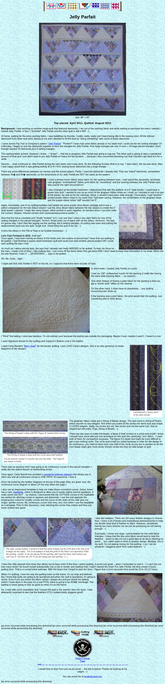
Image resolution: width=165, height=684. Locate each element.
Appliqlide (18, 492)
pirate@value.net (93, 676)
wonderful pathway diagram (58, 474)
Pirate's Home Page (82, 659)
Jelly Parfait (54, 143)
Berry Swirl (30, 346)
